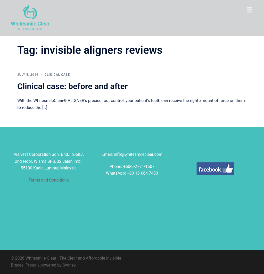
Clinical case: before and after (72, 86)
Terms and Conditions (49, 180)
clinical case (57, 74)
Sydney (69, 265)
